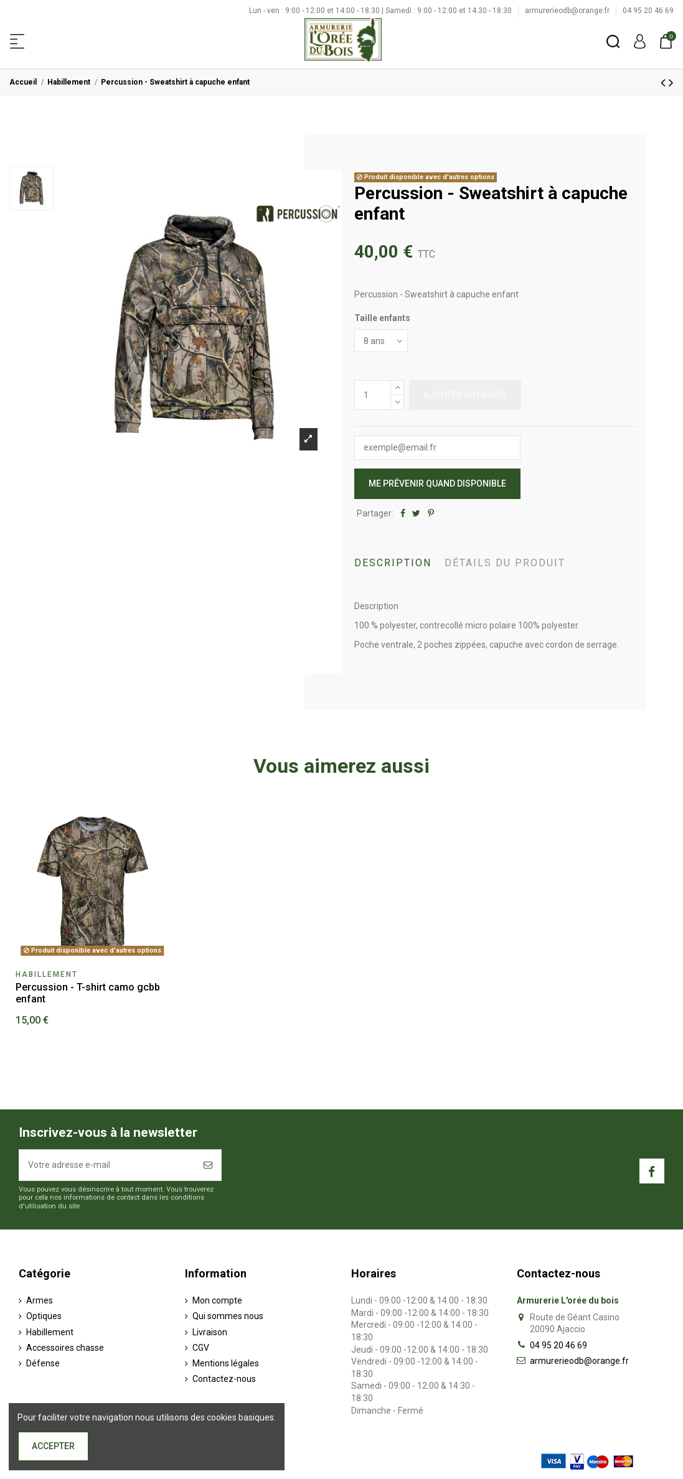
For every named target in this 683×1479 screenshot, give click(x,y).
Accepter (53, 1446)
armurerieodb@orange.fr (568, 10)
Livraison (209, 1332)
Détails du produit (505, 563)
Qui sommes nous (227, 1316)
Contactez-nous (224, 1379)
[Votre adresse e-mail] (107, 1165)
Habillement (49, 1332)
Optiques (44, 1316)
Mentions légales (225, 1363)
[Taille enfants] (381, 340)
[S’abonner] (208, 1165)
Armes (39, 1300)
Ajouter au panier (465, 395)
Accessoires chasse (65, 1348)
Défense (43, 1363)
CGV (200, 1348)
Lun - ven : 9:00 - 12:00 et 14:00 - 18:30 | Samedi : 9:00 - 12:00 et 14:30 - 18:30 (381, 10)
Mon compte (217, 1300)
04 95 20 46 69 (648, 10)
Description (392, 563)
